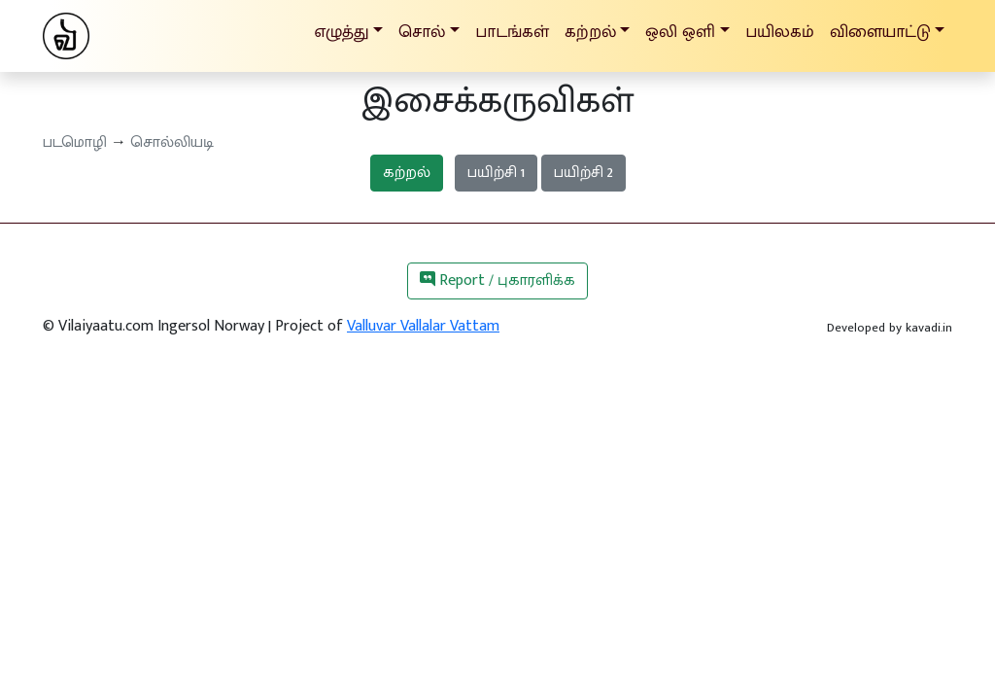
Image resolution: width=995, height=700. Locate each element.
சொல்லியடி (172, 142)
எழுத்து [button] (341, 32)
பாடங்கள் (512, 32)
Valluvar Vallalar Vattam (423, 326)
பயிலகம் (779, 32)
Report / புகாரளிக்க (497, 280)
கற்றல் (406, 172)
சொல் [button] (421, 32)
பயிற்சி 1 (496, 172)
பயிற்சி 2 (583, 172)
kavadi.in (929, 327)
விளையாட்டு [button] (880, 32)
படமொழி (75, 142)
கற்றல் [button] (590, 32)
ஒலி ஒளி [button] (680, 32)
